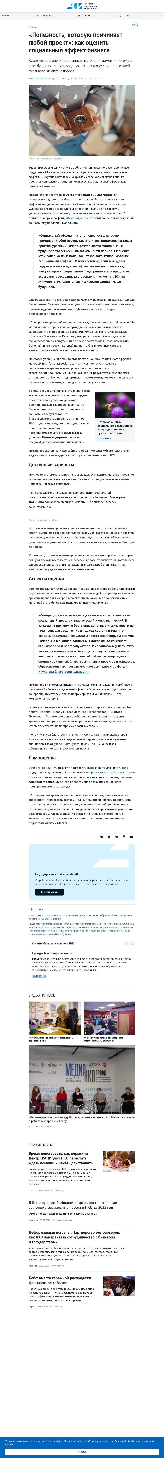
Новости (33, 1220)
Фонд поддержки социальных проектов (63, 927)
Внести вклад (49, 892)
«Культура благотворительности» (64, 672)
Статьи (33, 27)
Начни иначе (71, 915)
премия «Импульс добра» (93, 915)
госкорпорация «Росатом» (49, 915)
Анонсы (33, 1266)
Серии (32, 1306)
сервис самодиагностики (105, 772)
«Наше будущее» (77, 218)
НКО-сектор (47, 1126)
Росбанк (112, 915)
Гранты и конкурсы (62, 1220)
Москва (38, 909)
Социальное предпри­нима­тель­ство (68, 78)
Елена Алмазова (38, 78)
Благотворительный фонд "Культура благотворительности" (65, 923)
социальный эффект (50, 918)
